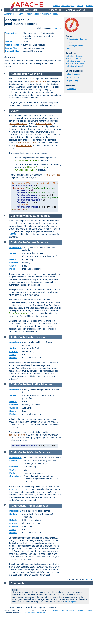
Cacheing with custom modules (31, 215)
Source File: (11, 48)
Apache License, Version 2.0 (33, 613)
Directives (65, 5)
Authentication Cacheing (77, 39)
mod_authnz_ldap (27, 143)
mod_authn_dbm (44, 124)
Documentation (32, 14)
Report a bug (72, 80)
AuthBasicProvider (35, 167)
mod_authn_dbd (39, 81)
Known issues (73, 77)
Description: (11, 33)
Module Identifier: (13, 45)
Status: (8, 42)
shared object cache (18, 489)
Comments (71, 88)
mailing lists (71, 602)
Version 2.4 (46, 14)
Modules (56, 5)
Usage (69, 42)
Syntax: (13, 253)
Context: (13, 262)
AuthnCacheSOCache (75, 63)
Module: (13, 269)
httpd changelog (73, 74)
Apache (7, 14)
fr (60, 28)
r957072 (12, 234)
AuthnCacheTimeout (74, 66)
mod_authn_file (18, 124)
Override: (14, 408)
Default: (13, 259)
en (55, 28)
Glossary (80, 5)
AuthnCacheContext (74, 56)
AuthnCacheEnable (74, 58)
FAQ (73, 5)
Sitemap (89, 5)
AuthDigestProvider (26, 170)
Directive (42, 242)
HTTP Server (18, 14)
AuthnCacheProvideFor (75, 61)
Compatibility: (12, 51)
